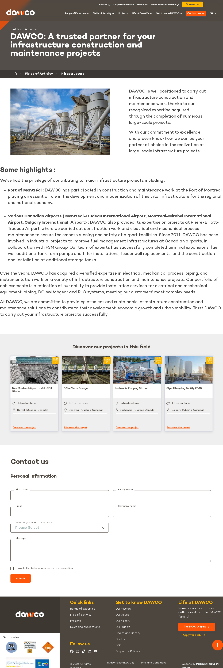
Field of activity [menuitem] (80, 611)
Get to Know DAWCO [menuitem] (167, 13)
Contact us (195, 13)
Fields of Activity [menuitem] (102, 13)
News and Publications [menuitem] (163, 5)
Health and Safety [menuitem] (128, 629)
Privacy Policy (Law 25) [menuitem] (120, 659)
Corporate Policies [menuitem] (123, 5)
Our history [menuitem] (123, 617)
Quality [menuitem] (120, 636)
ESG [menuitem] (118, 642)
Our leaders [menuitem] (123, 623)
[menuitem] (142, 5)
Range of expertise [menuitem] (82, 605)
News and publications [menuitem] (85, 623)
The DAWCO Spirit (196, 623)
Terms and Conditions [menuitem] (152, 659)
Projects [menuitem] (123, 13)
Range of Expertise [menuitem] (75, 13)
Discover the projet (24, 424)
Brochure (142, 5)
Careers (192, 4)
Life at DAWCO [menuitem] (140, 13)
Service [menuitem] (103, 5)
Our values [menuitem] (122, 611)
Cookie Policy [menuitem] (114, 665)
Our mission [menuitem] (123, 605)
